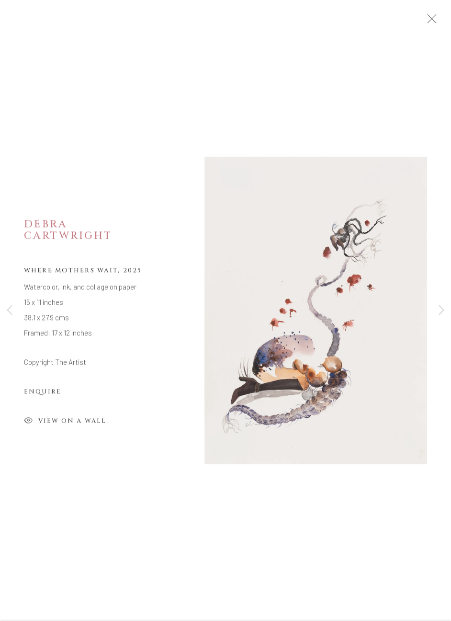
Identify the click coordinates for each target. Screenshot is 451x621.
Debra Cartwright (68, 233)
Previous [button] (9, 310)
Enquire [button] (42, 395)
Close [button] (437, 21)
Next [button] (441, 310)
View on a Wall (65, 424)
